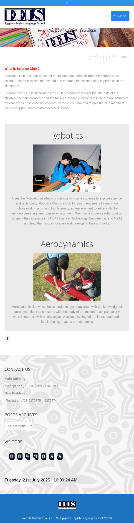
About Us (55, 30)
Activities (70, 30)
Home (42, 30)
